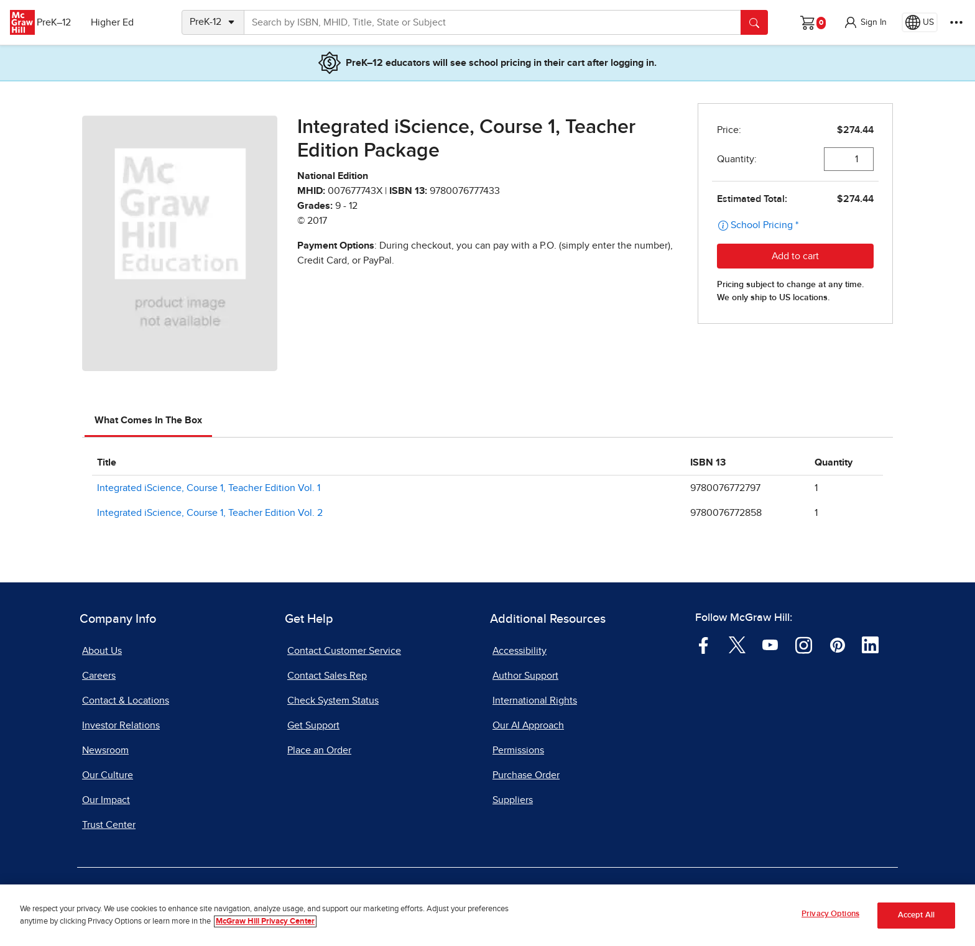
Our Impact (106, 800)
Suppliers (512, 800)
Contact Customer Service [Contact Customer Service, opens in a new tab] (344, 651)
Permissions (518, 750)
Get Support (313, 725)
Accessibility (519, 651)
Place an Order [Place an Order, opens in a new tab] (319, 750)
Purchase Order (526, 775)
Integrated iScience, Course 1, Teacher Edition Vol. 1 (208, 488)
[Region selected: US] (920, 22)
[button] (865, 22)
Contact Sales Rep (327, 676)
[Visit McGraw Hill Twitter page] (737, 645)
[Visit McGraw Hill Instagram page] (803, 645)
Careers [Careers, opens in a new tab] (99, 676)
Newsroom (105, 750)
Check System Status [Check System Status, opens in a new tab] (333, 700)
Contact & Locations (125, 700)
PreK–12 (67, 22)
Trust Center (109, 825)
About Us (102, 651)
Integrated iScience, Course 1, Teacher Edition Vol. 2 (210, 513)
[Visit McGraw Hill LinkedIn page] (870, 645)
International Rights (534, 700)
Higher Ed (125, 22)
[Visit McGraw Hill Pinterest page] (837, 645)
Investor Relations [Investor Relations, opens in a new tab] (121, 725)
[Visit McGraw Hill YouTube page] (770, 645)
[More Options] (956, 22)
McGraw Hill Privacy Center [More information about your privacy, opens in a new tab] (265, 921)
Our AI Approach (528, 725)
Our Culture (107, 775)
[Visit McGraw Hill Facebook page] (703, 645)
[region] (487, 915)
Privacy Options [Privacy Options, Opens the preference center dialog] (830, 914)
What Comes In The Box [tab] (148, 420)
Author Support (525, 676)
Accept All (916, 915)
